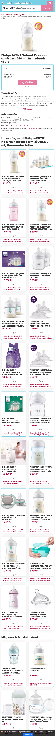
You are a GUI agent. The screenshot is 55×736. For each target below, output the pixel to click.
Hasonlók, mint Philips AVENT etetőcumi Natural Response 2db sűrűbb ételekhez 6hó (40, 338)
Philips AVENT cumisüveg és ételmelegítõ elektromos (9, 470)
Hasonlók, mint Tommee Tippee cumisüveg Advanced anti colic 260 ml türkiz (13, 685)
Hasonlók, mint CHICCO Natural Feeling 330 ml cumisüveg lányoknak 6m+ (13, 629)
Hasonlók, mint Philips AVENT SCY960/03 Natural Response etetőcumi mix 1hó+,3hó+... (12, 386)
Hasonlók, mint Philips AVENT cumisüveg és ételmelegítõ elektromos (12, 483)
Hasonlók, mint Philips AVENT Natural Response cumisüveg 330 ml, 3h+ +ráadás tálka (13, 193)
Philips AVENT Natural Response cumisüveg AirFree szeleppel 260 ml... (41, 227)
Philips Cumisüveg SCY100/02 (39, 669)
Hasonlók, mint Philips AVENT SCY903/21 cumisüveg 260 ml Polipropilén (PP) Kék (39, 483)
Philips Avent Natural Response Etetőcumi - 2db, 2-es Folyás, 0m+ (41, 372)
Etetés (16, 125)
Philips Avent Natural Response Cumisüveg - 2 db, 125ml (41, 275)
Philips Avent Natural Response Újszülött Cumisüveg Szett (13, 275)
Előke (11, 125)
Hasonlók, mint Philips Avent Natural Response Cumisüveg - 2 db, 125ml (40, 290)
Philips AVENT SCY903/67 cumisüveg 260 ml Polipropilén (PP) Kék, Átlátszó (41, 518)
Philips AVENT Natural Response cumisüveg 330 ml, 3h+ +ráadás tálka (13, 179)
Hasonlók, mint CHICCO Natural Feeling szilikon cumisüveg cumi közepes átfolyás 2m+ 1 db (40, 629)
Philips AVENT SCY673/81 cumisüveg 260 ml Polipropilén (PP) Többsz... (13, 566)
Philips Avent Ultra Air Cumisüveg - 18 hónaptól (13, 517)
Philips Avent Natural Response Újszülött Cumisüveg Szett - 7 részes (41, 179)
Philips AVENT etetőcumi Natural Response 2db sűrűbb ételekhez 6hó (40, 324)
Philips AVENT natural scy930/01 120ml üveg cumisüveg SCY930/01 (41, 420)
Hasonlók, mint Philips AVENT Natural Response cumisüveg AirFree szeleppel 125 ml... (12, 338)
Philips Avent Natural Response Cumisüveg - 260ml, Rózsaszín (13, 226)
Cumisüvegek (23, 125)
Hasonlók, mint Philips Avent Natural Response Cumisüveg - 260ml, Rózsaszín (12, 241)
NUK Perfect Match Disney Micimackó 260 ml (13, 719)
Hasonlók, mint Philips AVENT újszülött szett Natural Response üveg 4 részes (13, 435)
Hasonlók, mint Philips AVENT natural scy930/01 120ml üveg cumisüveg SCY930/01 (39, 435)
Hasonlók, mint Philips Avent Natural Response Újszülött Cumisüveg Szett (12, 290)
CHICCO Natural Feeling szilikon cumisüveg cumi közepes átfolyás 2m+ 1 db (41, 616)
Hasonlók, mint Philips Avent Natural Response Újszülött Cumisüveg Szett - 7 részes (39, 193)
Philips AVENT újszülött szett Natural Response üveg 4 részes (11, 421)
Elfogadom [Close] (28, 734)
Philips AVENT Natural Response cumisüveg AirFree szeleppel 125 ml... (13, 324)
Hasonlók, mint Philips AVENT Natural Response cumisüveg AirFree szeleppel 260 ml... (39, 241)
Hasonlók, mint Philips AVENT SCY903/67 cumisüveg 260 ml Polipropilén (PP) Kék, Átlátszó (39, 532)
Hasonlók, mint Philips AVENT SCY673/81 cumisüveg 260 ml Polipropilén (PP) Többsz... (12, 580)
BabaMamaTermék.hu (17, 3)
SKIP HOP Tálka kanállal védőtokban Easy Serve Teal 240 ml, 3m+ (41, 566)
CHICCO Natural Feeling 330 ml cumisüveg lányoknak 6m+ (13, 615)
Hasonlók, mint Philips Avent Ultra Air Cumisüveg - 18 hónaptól (13, 531)
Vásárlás (27, 82)
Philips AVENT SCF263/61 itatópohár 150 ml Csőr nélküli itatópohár (41, 719)
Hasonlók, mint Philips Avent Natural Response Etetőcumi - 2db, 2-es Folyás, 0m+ (41, 386)
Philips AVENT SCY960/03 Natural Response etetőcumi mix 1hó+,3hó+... (12, 373)
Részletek (50, 732)
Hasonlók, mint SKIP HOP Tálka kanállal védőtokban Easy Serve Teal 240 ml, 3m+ (40, 580)
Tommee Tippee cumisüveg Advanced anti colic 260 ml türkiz (12, 671)
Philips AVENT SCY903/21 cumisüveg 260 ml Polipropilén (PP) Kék (41, 469)
